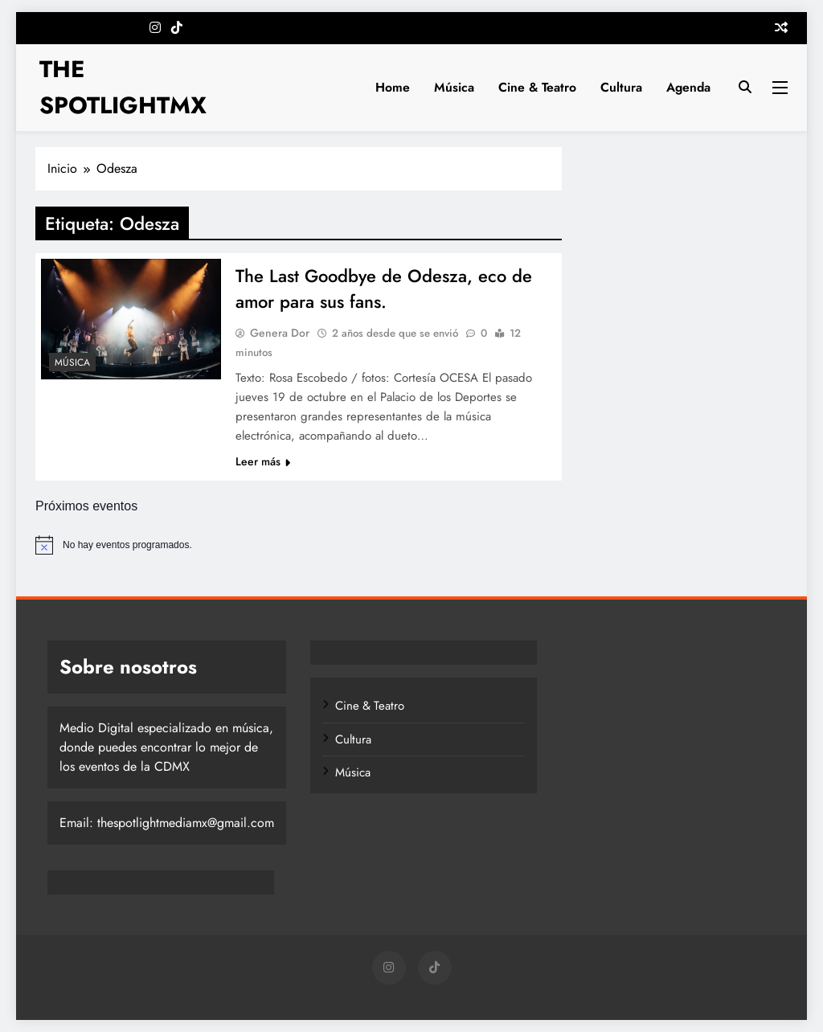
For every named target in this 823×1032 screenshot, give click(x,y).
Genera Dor (279, 333)
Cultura (621, 87)
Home (392, 87)
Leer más (262, 461)
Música (454, 87)
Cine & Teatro (537, 87)
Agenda (688, 87)
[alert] (411, 545)
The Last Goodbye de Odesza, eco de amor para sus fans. (383, 288)
